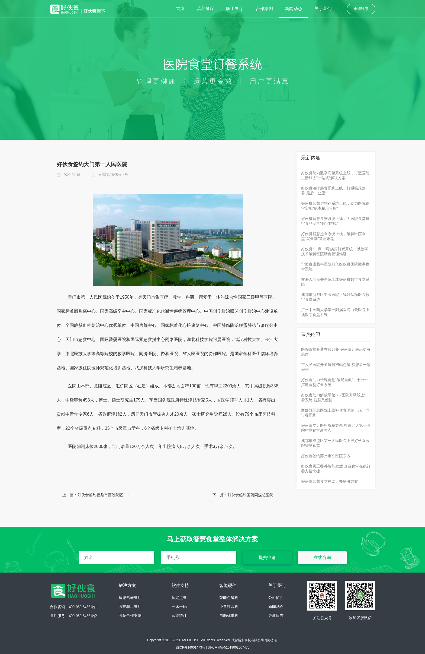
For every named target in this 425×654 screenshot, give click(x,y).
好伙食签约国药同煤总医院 (250, 495)
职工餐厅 (234, 8)
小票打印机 (228, 607)
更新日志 (276, 616)
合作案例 (264, 8)
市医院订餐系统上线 (113, 175)
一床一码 (179, 607)
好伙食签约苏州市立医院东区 (325, 456)
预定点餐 (179, 598)
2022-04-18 (71, 175)
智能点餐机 (228, 598)
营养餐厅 (205, 8)
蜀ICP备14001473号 (190, 647)
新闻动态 (293, 8)
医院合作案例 (130, 616)
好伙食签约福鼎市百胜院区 (100, 495)
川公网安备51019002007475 (228, 647)
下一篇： (242, 495)
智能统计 (179, 616)
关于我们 (323, 8)
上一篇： (92, 495)
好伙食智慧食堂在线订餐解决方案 (329, 481)
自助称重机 (228, 616)
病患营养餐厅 (130, 598)
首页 (180, 8)
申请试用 (361, 9)
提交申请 (267, 557)
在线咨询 (322, 557)
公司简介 (276, 598)
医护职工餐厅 (130, 607)
